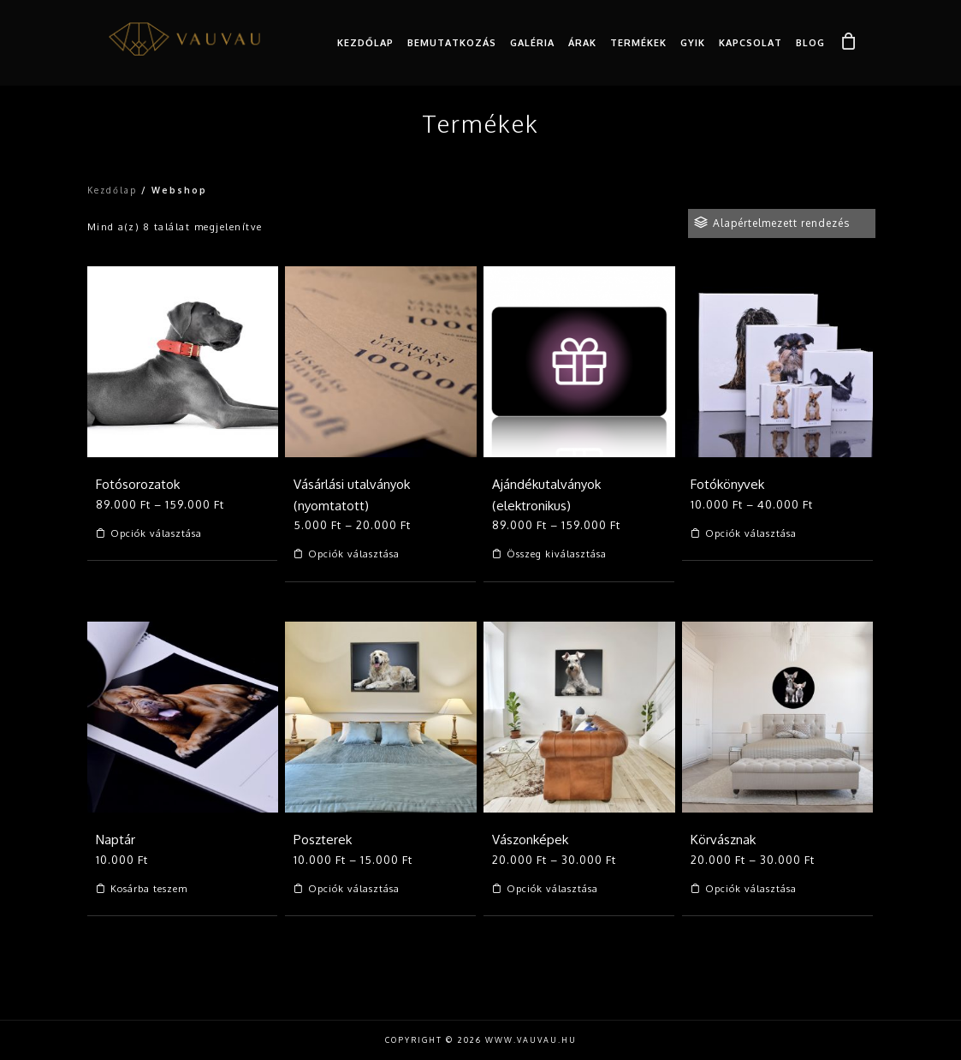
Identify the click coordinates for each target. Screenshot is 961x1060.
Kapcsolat (750, 43)
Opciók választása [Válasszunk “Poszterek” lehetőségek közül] (354, 889)
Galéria (532, 43)
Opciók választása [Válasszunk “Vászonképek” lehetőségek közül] (552, 889)
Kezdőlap (365, 43)
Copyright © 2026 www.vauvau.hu (481, 1040)
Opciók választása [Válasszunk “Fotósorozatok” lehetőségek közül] (156, 534)
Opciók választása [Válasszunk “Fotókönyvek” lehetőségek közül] (751, 534)
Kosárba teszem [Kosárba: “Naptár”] (148, 889)
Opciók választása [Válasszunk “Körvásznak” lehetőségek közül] (751, 889)
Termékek (638, 43)
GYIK (692, 43)
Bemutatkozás (451, 43)
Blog (810, 43)
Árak (582, 43)
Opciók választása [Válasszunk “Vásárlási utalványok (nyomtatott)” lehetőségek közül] (354, 554)
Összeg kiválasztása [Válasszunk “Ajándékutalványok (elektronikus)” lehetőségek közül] (557, 554)
